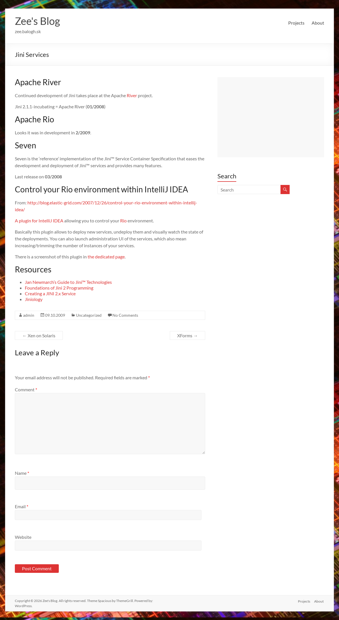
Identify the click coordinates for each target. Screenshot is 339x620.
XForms (187, 335)
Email (21, 506)
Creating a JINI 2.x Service (50, 293)
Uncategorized (89, 315)
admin (28, 315)
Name (22, 473)
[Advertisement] (270, 117)
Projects (296, 22)
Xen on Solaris (38, 335)
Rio (123, 220)
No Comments (125, 315)
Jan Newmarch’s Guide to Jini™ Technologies (68, 282)
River (132, 95)
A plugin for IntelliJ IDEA (39, 220)
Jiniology (34, 299)
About (318, 22)
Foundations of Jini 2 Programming (59, 287)
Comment (26, 389)
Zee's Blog (37, 21)
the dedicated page (106, 256)
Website (23, 537)
